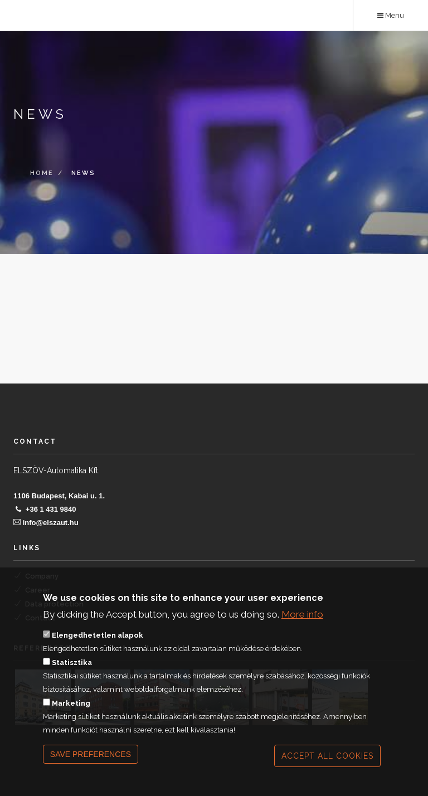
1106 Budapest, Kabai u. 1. (59, 496)
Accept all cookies (327, 772)
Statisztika (72, 678)
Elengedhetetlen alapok (97, 651)
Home (42, 173)
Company (42, 576)
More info (302, 629)
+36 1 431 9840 (51, 509)
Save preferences (90, 770)
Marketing (71, 719)
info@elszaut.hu (51, 522)
